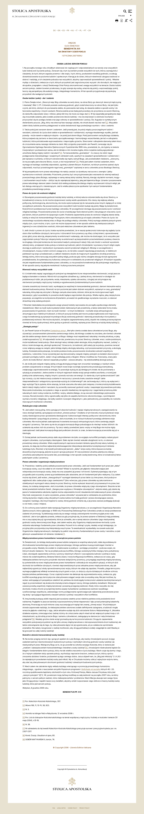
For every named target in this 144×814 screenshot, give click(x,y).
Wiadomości (22, 16)
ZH (89, 30)
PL (81, 30)
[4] (77, 162)
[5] (118, 322)
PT (85, 30)
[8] (33, 619)
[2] (107, 122)
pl (13, 16)
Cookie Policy (72, 808)
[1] (89, 114)
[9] (86, 648)
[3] (61, 153)
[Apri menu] (130, 11)
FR (68, 30)
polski (123, 16)
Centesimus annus (58, 330)
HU (72, 30)
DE (54, 30)
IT (77, 30)
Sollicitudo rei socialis (90, 669)
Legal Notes (61, 808)
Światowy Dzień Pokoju (42, 16)
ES (63, 30)
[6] (41, 339)
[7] (63, 534)
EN (59, 30)
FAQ (53, 808)
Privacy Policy (84, 808)
